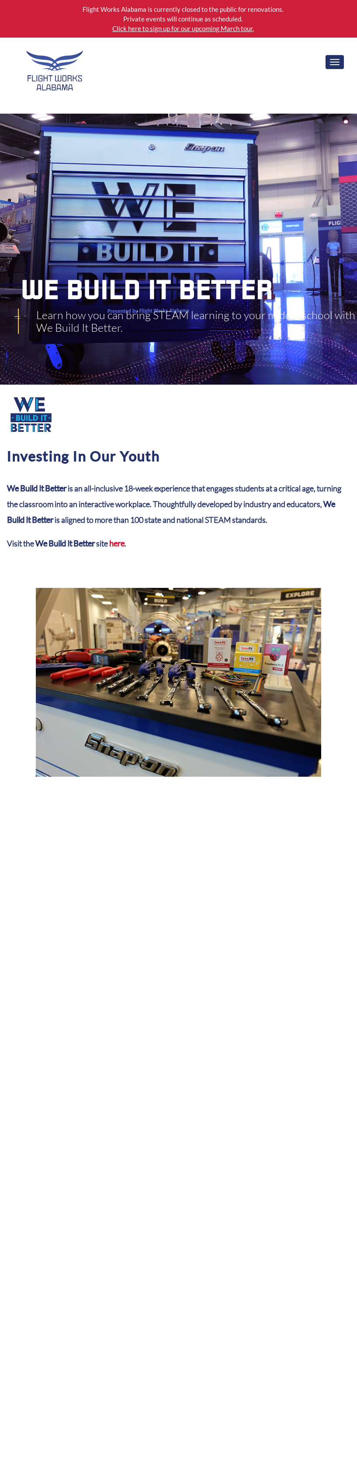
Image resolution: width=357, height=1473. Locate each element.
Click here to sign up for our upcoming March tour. (183, 28)
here (117, 543)
